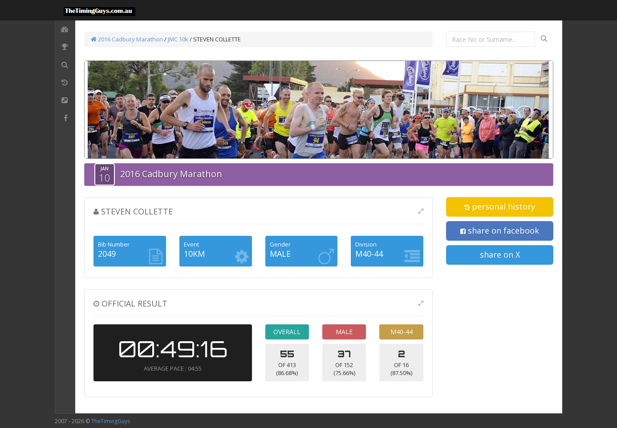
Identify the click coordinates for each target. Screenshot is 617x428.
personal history (499, 206)
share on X (500, 254)
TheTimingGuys (110, 421)
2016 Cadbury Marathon (127, 39)
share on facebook (499, 230)
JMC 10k (178, 39)
